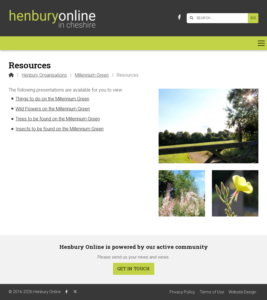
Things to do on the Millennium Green (52, 99)
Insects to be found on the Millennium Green (59, 129)
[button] (133, 43)
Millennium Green (92, 75)
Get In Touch (133, 268)
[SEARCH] (219, 18)
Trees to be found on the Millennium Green (57, 119)
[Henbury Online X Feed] (75, 292)
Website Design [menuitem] (242, 292)
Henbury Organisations (44, 75)
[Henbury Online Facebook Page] (179, 17)
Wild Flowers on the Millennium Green (52, 109)
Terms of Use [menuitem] (212, 292)
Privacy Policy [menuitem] (182, 292)
